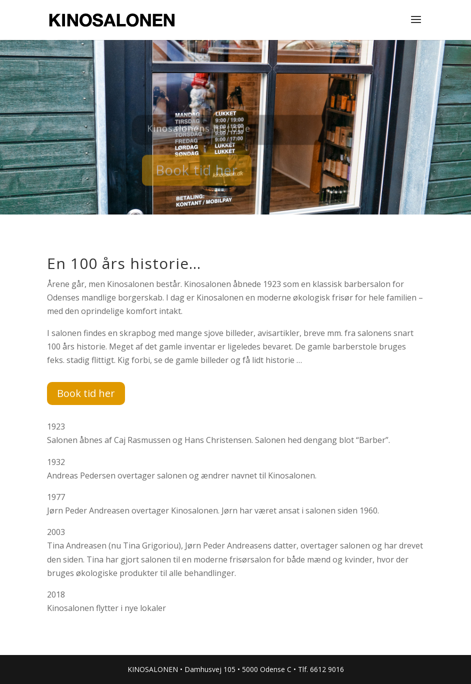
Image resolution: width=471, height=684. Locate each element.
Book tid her (197, 173)
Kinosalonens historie (198, 132)
